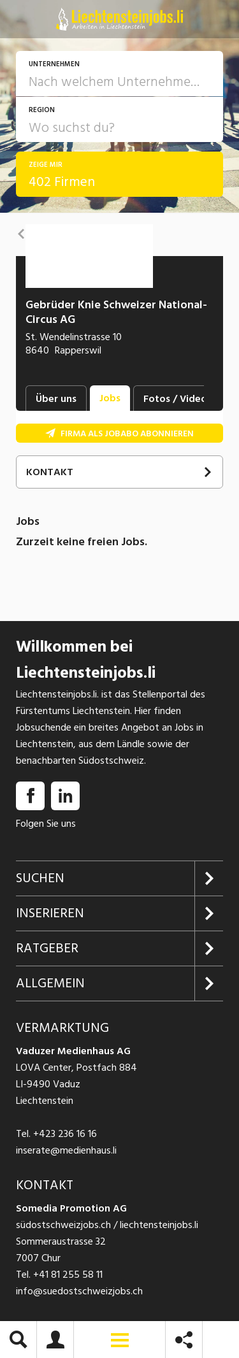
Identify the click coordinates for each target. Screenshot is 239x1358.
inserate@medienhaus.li (66, 1150)
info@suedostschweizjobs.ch (79, 1291)
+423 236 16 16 (65, 1134)
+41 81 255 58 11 (68, 1274)
